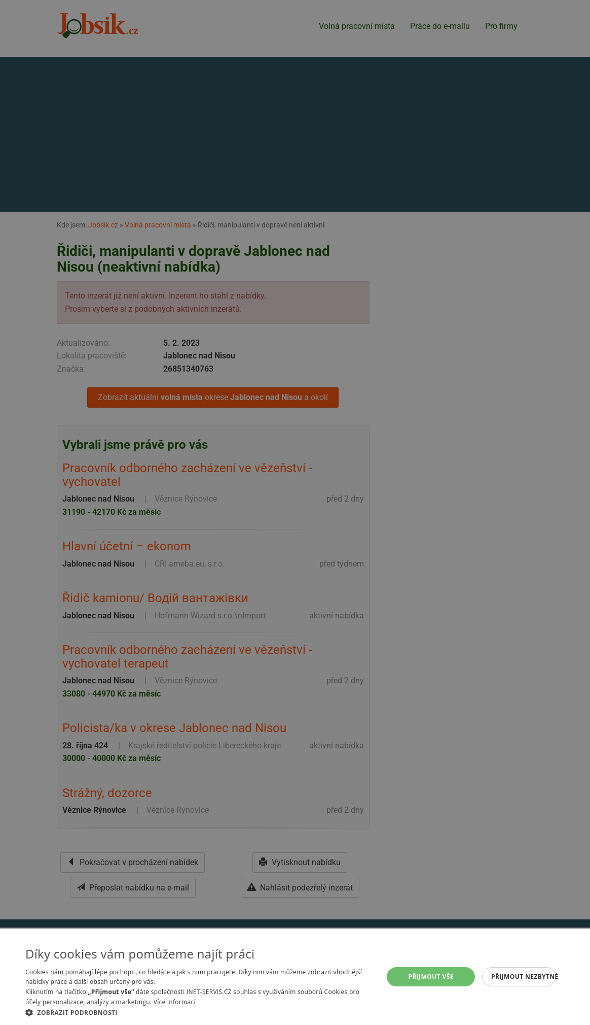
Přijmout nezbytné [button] (523, 976)
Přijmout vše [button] (430, 976)
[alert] (295, 512)
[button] (199, 1012)
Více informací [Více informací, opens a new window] (175, 1002)
